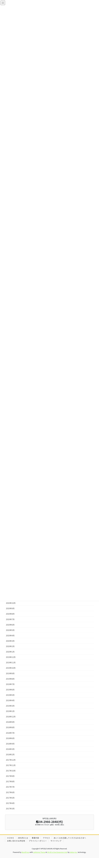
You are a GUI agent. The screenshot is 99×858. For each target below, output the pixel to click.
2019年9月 (10, 673)
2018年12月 (11, 716)
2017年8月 (10, 781)
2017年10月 (11, 770)
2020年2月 (10, 646)
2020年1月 (10, 651)
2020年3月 (10, 641)
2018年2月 (10, 754)
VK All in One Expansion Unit (57, 852)
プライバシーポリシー (38, 841)
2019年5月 (10, 695)
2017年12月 (11, 760)
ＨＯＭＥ (10, 838)
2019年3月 (10, 705)
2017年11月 (11, 765)
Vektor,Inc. (73, 852)
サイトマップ (56, 841)
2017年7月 (10, 787)
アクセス (46, 838)
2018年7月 (10, 733)
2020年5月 (10, 630)
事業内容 (35, 838)
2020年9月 (10, 608)
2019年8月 (10, 679)
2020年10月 (11, 603)
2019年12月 (11, 657)
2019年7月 (10, 684)
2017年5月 (10, 797)
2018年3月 (10, 749)
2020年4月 (10, 635)
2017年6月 (10, 792)
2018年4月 (10, 743)
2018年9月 (10, 722)
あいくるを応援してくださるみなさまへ (70, 838)
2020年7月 (10, 619)
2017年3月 (10, 808)
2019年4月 (10, 700)
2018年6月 (10, 738)
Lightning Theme (39, 852)
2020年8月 (10, 614)
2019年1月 (10, 711)
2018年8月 (10, 727)
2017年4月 (10, 803)
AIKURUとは (23, 838)
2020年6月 (10, 624)
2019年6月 (10, 689)
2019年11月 (11, 662)
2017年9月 (10, 776)
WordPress (25, 852)
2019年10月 (11, 668)
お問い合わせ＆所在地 (16, 841)
